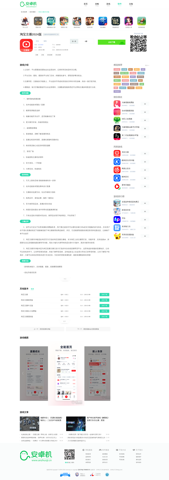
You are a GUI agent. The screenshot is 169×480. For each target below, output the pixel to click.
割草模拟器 (141, 27)
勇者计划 (38, 27)
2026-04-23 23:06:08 (62, 50)
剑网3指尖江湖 (51, 27)
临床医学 (117, 84)
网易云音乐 (126, 168)
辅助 (45, 41)
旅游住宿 (105, 459)
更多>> (147, 65)
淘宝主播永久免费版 (28, 311)
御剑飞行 (125, 77)
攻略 (97, 4)
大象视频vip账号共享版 (130, 127)
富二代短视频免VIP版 (130, 135)
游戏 (108, 4)
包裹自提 (117, 77)
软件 (120, 4)
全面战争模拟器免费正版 (130, 202)
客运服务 (133, 80)
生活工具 (105, 457)
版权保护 (138, 457)
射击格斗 (88, 459)
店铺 (42, 55)
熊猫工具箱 (124, 73)
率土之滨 (25, 27)
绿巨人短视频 (127, 119)
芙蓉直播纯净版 (45, 329)
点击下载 (111, 42)
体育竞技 (88, 462)
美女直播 (58, 55)
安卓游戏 (121, 454)
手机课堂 (131, 88)
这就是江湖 (128, 27)
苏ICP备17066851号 (84, 469)
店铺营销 (141, 73)
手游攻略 (121, 457)
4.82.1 (40, 47)
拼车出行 (105, 462)
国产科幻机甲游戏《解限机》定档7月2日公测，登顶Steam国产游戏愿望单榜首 (98, 419)
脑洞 (140, 80)
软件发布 (138, 462)
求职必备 (125, 80)
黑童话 (137, 69)
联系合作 (138, 454)
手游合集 (121, 459)
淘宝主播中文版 (27, 305)
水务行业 (122, 88)
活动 (37, 41)
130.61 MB (41, 50)
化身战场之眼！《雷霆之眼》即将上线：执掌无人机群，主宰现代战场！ (40, 434)
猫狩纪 (133, 77)
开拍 (123, 218)
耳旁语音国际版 (128, 235)
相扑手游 (140, 77)
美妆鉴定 (117, 91)
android (58, 44)
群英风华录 (126, 210)
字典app (133, 73)
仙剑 (143, 69)
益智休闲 (88, 457)
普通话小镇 (64, 27)
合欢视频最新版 (128, 111)
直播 (36, 55)
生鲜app (117, 69)
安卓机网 (24, 12)
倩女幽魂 (102, 27)
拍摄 (141, 84)
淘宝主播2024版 (43, 12)
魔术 (116, 88)
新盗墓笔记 (116, 27)
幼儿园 (124, 69)
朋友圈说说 (134, 84)
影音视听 (33, 12)
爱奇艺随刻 (126, 185)
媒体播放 (105, 454)
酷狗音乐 (125, 177)
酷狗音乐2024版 (128, 160)
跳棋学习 (117, 80)
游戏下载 (104, 294)
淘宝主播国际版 (27, 316)
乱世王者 (89, 27)
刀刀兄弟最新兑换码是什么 (77, 441)
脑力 (130, 69)
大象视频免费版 (128, 102)
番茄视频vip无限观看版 (91, 329)
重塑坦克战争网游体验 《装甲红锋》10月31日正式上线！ (39, 437)
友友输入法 (126, 226)
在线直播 (49, 55)
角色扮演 (88, 454)
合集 (131, 4)
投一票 (74, 41)
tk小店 (116, 73)
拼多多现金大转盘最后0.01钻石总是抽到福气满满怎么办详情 (86, 437)
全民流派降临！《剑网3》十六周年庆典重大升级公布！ (39, 441)
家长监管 (138, 459)
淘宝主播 (24, 294)
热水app (139, 88)
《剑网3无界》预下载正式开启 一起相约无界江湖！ (85, 434)
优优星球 (125, 84)
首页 (86, 4)
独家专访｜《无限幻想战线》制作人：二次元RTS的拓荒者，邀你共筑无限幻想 (52, 419)
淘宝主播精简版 (27, 300)
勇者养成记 (77, 27)
